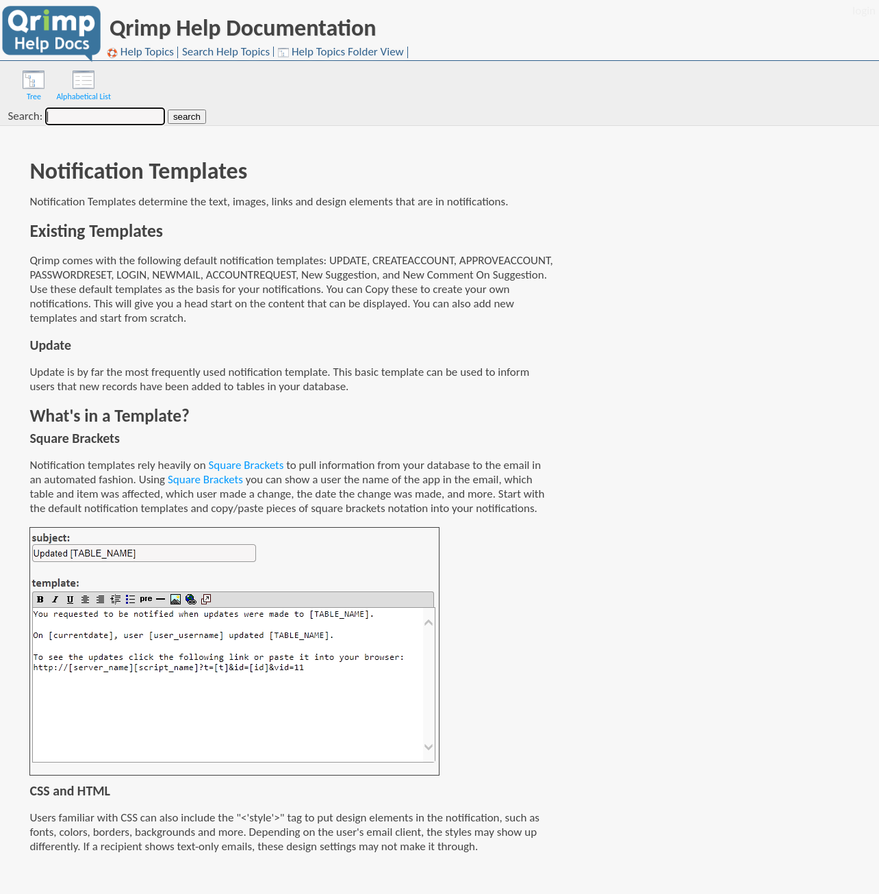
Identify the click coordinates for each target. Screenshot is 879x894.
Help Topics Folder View (341, 52)
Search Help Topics (226, 52)
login (864, 10)
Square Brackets (246, 465)
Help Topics (140, 52)
